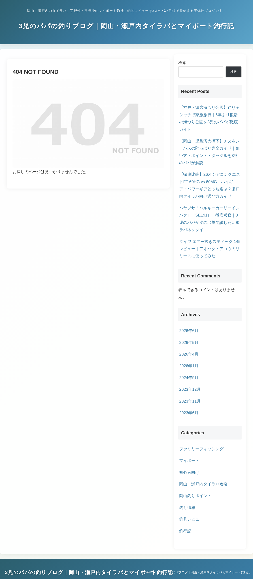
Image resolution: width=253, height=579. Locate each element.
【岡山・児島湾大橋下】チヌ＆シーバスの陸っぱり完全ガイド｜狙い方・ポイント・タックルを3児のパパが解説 (209, 152)
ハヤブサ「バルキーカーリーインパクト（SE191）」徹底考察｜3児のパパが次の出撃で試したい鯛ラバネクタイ (209, 219)
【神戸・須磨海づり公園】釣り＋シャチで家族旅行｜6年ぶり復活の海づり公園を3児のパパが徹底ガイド (209, 118)
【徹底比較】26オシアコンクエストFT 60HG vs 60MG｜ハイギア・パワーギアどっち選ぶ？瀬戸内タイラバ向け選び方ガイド (209, 185)
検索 (182, 62)
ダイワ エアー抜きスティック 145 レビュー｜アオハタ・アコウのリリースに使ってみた (209, 248)
